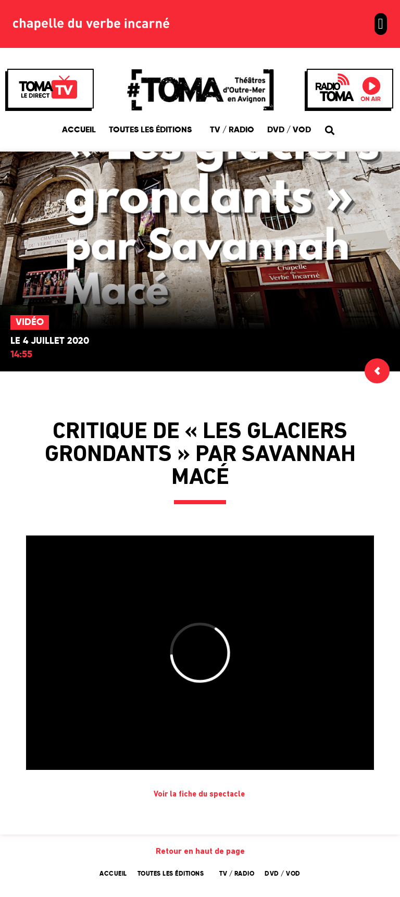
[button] (380, 24)
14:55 (21, 354)
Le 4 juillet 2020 (49, 341)
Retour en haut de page (200, 852)
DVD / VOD (289, 130)
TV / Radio (232, 130)
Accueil (79, 130)
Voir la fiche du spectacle (200, 795)
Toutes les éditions (153, 130)
